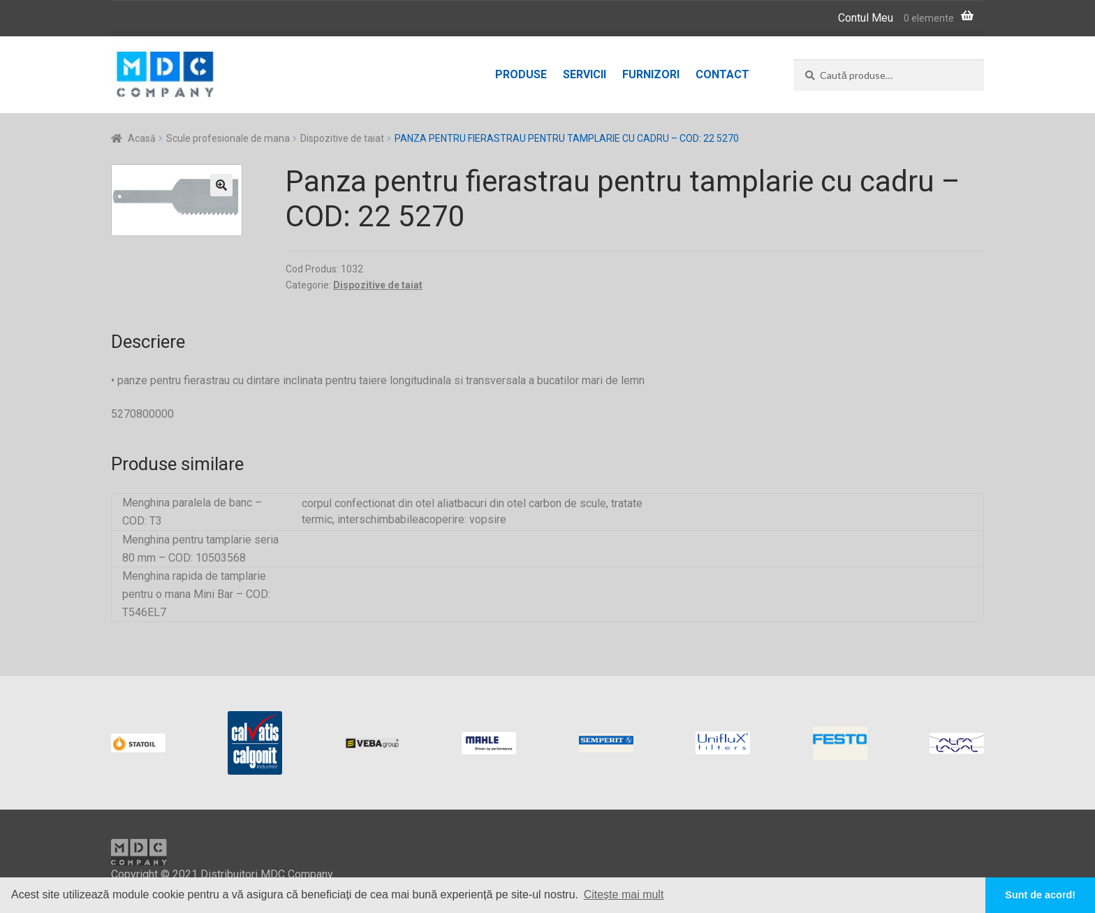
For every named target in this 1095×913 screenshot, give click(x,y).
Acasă (142, 138)
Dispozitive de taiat (342, 138)
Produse (521, 74)
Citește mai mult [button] (624, 894)
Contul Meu (865, 17)
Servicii (584, 74)
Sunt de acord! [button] (1040, 894)
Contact (722, 74)
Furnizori (650, 74)
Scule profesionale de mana (228, 138)
